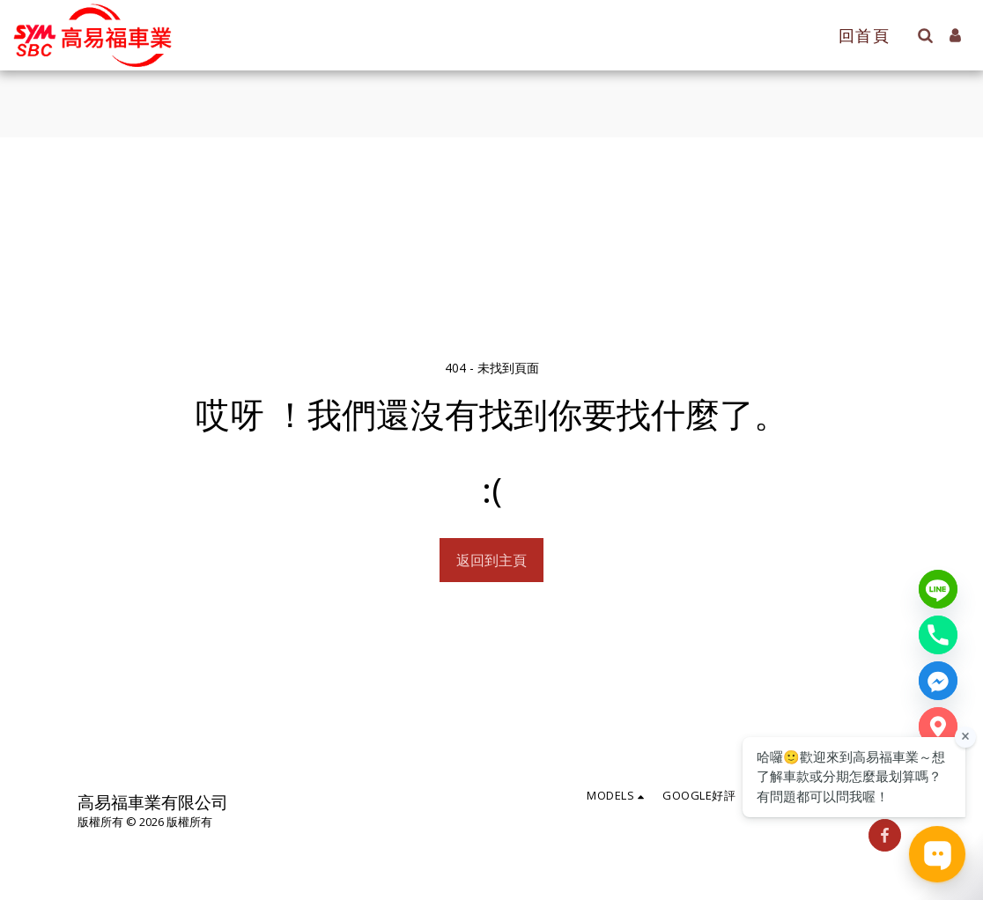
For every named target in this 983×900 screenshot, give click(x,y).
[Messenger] (938, 680)
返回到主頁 (491, 560)
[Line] (938, 589)
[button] (925, 35)
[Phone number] (938, 635)
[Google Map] (938, 726)
